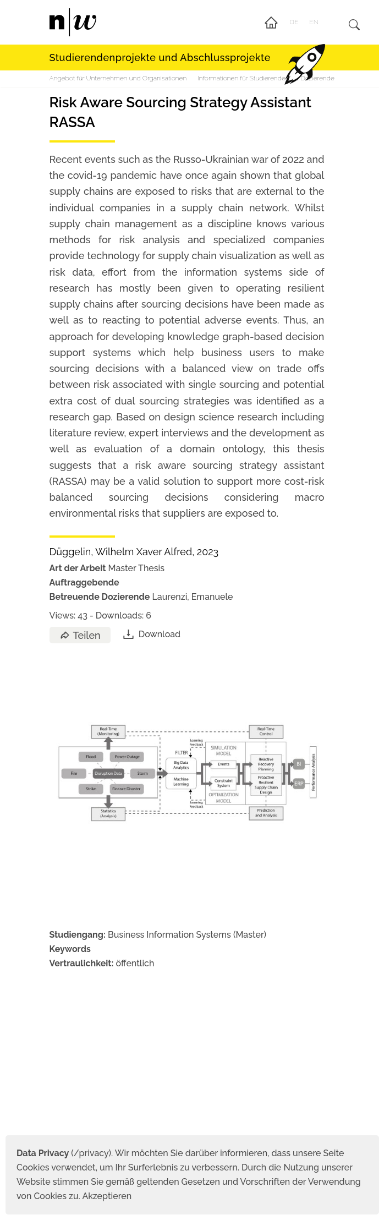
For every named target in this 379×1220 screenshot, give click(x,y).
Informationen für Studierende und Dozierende (265, 78)
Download (151, 634)
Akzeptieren (106, 1196)
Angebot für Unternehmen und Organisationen (118, 78)
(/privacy (62, 1153)
